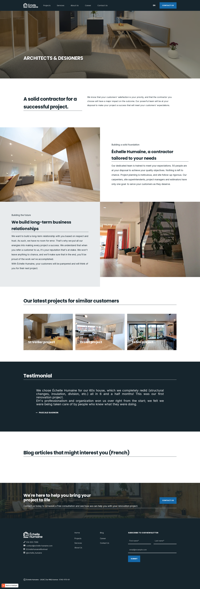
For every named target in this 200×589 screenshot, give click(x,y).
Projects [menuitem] (77, 538)
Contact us (168, 500)
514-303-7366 (30, 542)
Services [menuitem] (78, 543)
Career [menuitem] (103, 538)
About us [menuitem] (78, 548)
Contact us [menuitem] (104, 543)
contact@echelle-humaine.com (39, 546)
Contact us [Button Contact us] (168, 5)
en (154, 5)
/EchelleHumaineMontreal (35, 549)
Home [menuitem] (77, 533)
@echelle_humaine (32, 553)
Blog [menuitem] (102, 533)
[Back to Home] (30, 5)
